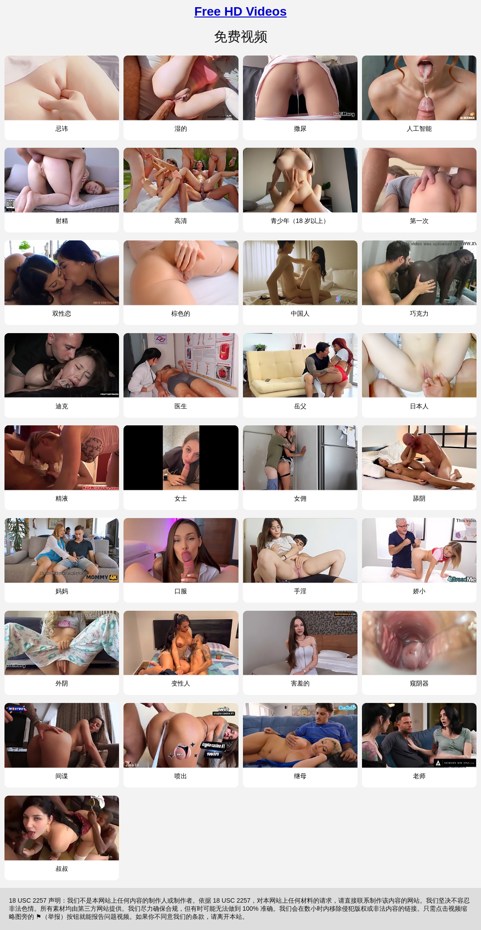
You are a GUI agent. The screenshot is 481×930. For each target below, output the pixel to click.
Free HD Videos (240, 11)
